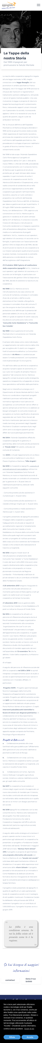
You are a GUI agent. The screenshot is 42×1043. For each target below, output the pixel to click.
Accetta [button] (30, 1037)
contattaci (10, 980)
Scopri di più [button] (29, 1029)
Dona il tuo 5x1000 (31, 980)
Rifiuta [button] (12, 1037)
